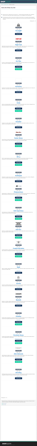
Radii (18, 267)
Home (2, 4)
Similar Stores (6, 4)
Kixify (18, 103)
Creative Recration (18, 248)
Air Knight (18, 30)
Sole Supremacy (18, 211)
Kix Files (18, 61)
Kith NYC (18, 229)
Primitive (18, 316)
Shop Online (18, 34)
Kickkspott (18, 175)
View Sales (18, 69)
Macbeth (18, 300)
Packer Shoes (18, 138)
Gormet (18, 283)
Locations (20, 338)
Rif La (18, 157)
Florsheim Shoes (18, 335)
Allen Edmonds (18, 354)
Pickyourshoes (18, 192)
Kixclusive (18, 86)
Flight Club (18, 44)
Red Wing (18, 372)
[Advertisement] (18, 11)
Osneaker (18, 121)
